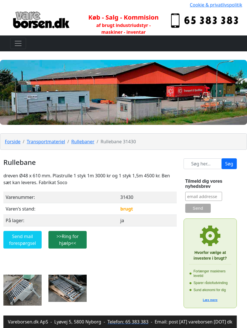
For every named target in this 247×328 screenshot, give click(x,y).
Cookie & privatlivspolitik (216, 5)
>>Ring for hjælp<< (67, 239)
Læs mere (210, 300)
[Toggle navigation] (18, 43)
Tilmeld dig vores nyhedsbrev (203, 184)
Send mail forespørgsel (22, 239)
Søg (229, 164)
